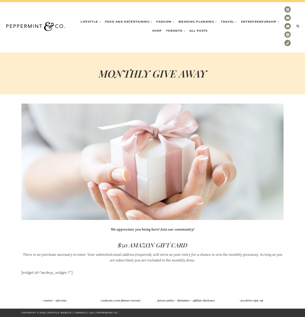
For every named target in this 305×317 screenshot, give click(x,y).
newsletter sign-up (251, 300)
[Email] (287, 18)
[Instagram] (287, 34)
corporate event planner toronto (121, 300)
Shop (157, 30)
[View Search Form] (298, 26)
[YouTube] (287, 26)
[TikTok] (287, 43)
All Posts (198, 30)
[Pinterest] (287, 9)
